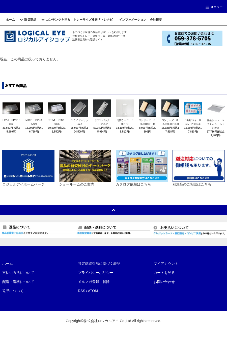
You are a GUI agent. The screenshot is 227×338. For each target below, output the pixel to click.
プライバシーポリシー (95, 273)
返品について (12, 291)
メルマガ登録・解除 (94, 282)
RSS (81, 291)
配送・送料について (18, 282)
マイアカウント (166, 264)
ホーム (7, 264)
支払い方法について (18, 273)
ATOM (93, 291)
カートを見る (164, 273)
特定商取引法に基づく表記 (99, 264)
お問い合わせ (164, 282)
